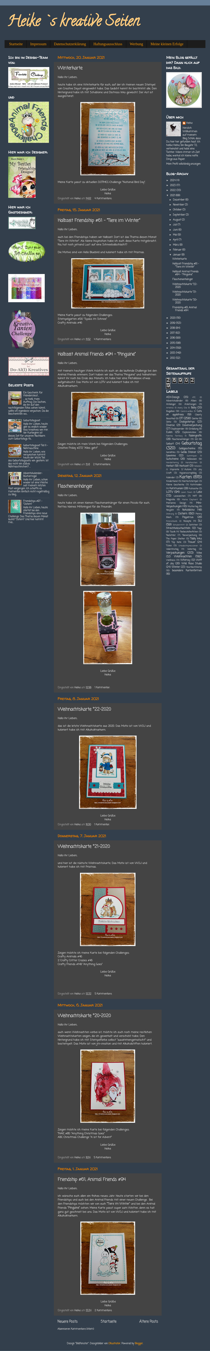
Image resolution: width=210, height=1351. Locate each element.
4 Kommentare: (103, 199)
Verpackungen (175, 553)
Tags (199, 528)
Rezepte (187, 521)
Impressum (38, 44)
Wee (199, 553)
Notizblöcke (188, 510)
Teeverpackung (189, 535)
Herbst (170, 466)
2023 (173, 185)
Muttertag (193, 506)
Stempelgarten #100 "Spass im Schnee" (82, 319)
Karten (186, 477)
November (179, 205)
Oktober (177, 210)
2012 (173, 358)
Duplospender (177, 429)
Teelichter (171, 535)
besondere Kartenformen (187, 571)
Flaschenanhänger (75, 486)
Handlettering (172, 462)
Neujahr (170, 510)
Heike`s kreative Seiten (73, 22)
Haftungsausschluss (107, 44)
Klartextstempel (190, 481)
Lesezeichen (180, 496)
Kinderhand (171, 481)
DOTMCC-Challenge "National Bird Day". (122, 182)
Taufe (172, 532)
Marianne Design (176, 503)
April (176, 240)
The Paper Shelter (175, 539)
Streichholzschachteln (178, 528)
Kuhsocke (193, 488)
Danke (195, 418)
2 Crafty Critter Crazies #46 (75, 960)
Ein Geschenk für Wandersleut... (33, 394)
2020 (173, 318)
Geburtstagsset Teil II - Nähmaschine (35, 447)
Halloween (192, 459)
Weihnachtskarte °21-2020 (84, 846)
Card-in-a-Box (187, 411)
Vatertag (191, 549)
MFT (195, 496)
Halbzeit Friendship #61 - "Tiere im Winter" (99, 220)
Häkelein (198, 466)
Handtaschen (191, 462)
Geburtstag (192, 444)
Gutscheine (172, 459)
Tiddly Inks (196, 539)
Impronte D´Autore (180, 469)
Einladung (193, 429)
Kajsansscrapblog (188, 473)
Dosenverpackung (192, 425)
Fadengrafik (195, 436)
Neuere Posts (67, 1321)
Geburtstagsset (31, 421)
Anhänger (171, 404)
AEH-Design (173, 397)
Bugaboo (170, 411)
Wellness (170, 560)
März (176, 245)
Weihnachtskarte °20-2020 (84, 1016)
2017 (172, 333)
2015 (173, 343)
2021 (173, 195)
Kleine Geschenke (175, 484)
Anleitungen (190, 404)
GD (196, 439)
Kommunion (176, 489)
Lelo (199, 492)
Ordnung (170, 513)
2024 (173, 180)
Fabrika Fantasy (174, 435)
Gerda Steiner (188, 452)
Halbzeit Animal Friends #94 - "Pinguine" (97, 354)
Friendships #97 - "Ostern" (32, 502)
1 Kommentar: (103, 688)
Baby (193, 408)
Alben (193, 401)
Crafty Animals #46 (70, 323)
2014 (173, 348)
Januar (177, 255)
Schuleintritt (179, 524)
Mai (175, 235)
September (179, 215)
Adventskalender (174, 401)
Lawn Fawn (186, 492)
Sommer (193, 525)
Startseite (16, 44)
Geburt (170, 444)
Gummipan (192, 455)
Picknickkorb (171, 521)
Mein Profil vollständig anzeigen (183, 164)
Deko (168, 422)
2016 (173, 338)
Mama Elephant (190, 499)
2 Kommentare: (102, 465)
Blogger (139, 1344)
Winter (176, 567)
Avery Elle (182, 407)
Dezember (179, 200)
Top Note (177, 542)
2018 (173, 328)
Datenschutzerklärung (70, 44)
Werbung (136, 44)
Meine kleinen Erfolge (166, 44)
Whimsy (185, 560)
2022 (173, 190)
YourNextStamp (194, 567)
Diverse (170, 425)
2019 (173, 323)
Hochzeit (184, 466)
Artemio (169, 407)
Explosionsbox (189, 432)
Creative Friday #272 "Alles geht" (78, 448)
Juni (175, 230)
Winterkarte (70, 68)
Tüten (169, 545)
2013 (173, 353)
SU (200, 521)
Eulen (169, 432)
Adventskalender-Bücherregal (32, 474)
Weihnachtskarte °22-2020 (84, 709)
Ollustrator (114, 1344)
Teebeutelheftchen (189, 532)
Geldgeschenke (187, 449)
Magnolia (170, 499)
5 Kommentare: (104, 994)
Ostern (182, 513)
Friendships (81, 237)
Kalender (170, 477)
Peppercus (187, 517)
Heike (189, 123)
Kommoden (196, 484)
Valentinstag (172, 549)
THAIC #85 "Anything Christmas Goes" (81, 1134)
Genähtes (170, 452)
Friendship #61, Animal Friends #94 (92, 1179)
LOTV (169, 492)
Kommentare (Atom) (82, 1329)
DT (181, 418)
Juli (175, 225)
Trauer (191, 542)
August (177, 220)
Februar (177, 250)
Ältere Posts (148, 1321)
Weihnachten (183, 556)
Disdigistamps (187, 422)
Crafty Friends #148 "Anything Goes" (80, 964)
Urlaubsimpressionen (188, 545)
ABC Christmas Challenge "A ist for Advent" (85, 1137)
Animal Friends (67, 375)
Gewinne (171, 456)
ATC (194, 397)
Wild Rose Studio (192, 564)
